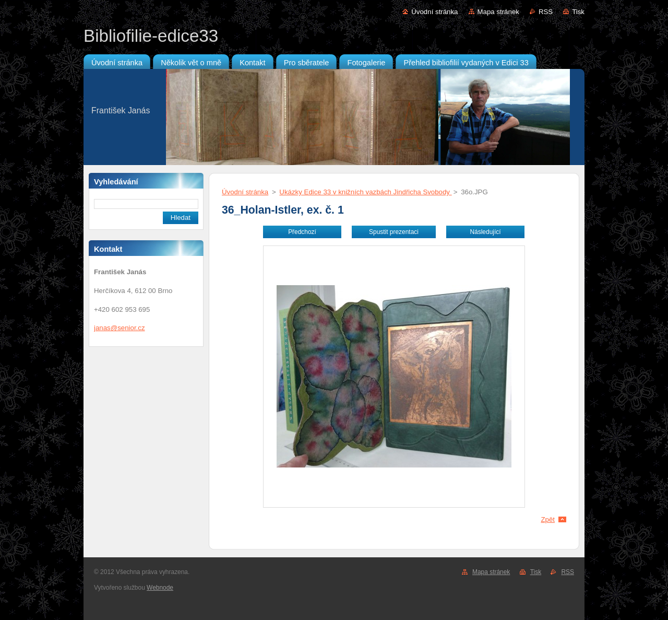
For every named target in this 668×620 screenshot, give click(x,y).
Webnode (160, 587)
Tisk (578, 12)
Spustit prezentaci (394, 232)
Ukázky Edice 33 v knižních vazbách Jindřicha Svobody (365, 192)
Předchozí (302, 232)
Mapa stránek (498, 12)
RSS (546, 12)
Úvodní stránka (434, 12)
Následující (485, 232)
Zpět (548, 519)
